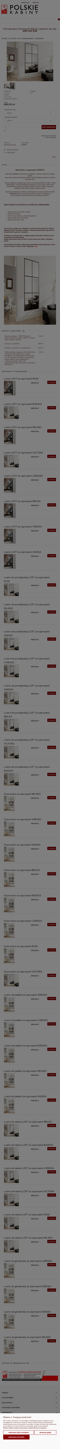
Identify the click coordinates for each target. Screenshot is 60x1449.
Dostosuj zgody (45, 1432)
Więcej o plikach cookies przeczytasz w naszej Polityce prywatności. (25, 1428)
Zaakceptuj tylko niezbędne (18, 1432)
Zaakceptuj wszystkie (16, 1437)
